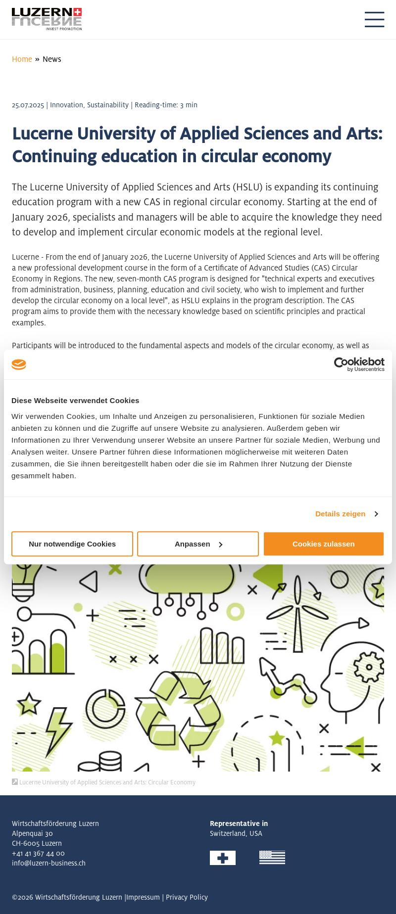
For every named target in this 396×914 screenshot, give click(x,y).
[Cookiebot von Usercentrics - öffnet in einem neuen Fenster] (341, 364)
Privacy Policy (187, 897)
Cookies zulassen (324, 544)
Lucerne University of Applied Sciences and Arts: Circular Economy (104, 782)
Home (22, 59)
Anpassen (198, 544)
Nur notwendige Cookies (72, 544)
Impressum (143, 897)
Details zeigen (340, 513)
